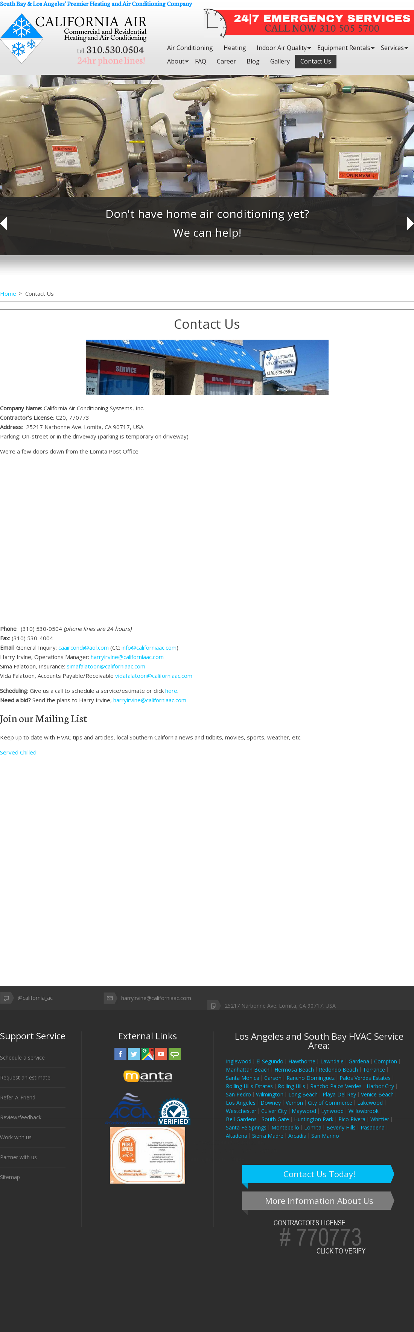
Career (226, 61)
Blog (253, 61)
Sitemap (10, 1184)
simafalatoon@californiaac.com (106, 666)
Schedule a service (22, 1064)
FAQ (200, 61)
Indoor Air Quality (282, 48)
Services (392, 48)
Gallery (280, 61)
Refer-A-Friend (17, 1104)
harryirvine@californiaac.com (127, 657)
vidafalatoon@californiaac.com (153, 675)
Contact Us (315, 61)
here (171, 690)
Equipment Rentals (343, 48)
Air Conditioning (190, 48)
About (175, 61)
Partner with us (18, 1164)
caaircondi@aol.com (83, 647)
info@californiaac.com (149, 647)
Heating (235, 48)
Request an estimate (25, 1084)
